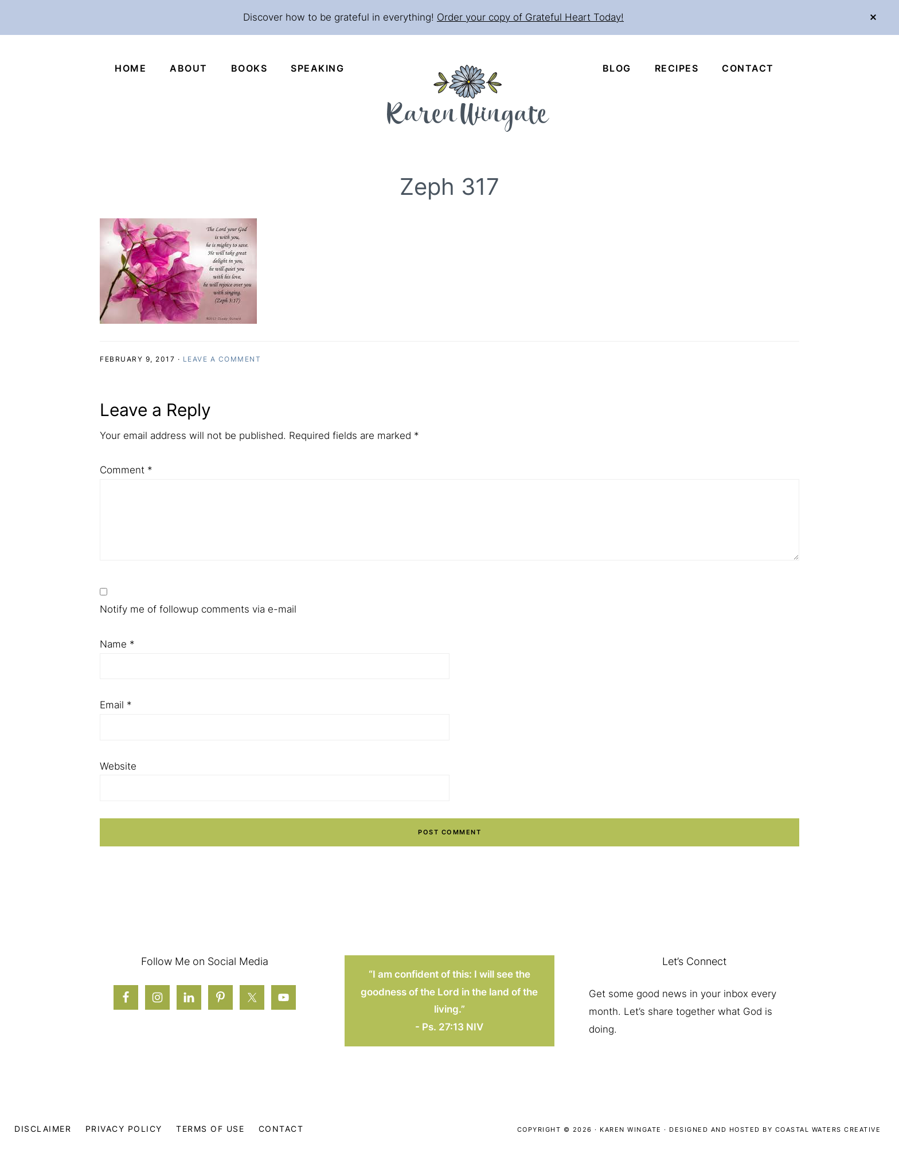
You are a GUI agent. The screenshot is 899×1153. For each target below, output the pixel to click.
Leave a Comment (222, 359)
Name (117, 644)
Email (116, 705)
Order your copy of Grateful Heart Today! (530, 17)
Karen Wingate (631, 1129)
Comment (126, 470)
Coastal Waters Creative (828, 1129)
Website (118, 766)
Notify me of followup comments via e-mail (198, 609)
